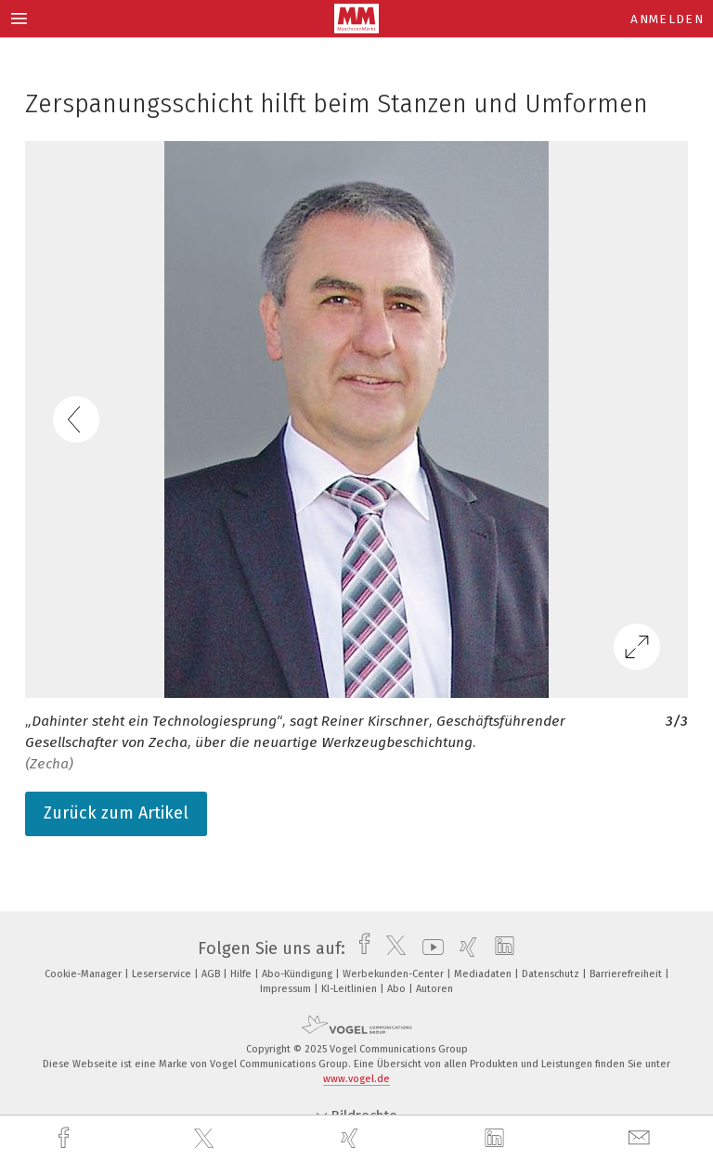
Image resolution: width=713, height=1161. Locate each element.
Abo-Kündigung (298, 974)
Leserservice (163, 974)
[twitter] (206, 1139)
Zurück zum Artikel (116, 813)
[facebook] (65, 1138)
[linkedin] (497, 1139)
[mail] (642, 1138)
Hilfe (242, 974)
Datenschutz (552, 974)
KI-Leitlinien (350, 989)
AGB (212, 974)
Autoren (434, 989)
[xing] (352, 1138)
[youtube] (428, 948)
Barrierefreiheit (627, 974)
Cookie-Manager (84, 974)
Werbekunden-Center (395, 974)
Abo (397, 989)
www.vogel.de (356, 1079)
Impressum (287, 989)
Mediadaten (484, 974)
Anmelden (667, 19)
